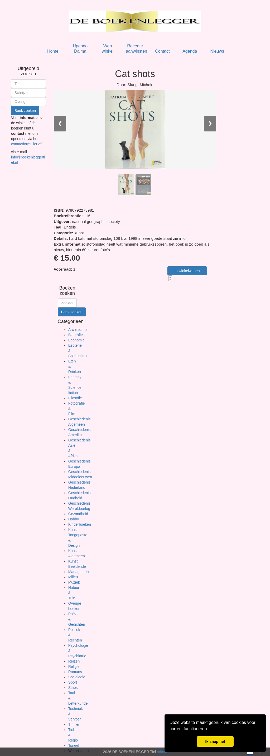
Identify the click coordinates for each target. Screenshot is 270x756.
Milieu (73, 577)
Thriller (74, 724)
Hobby (73, 519)
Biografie (75, 335)
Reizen (74, 661)
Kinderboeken (79, 524)
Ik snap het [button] (215, 741)
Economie (76, 340)
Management (79, 572)
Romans (75, 672)
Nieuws (217, 51)
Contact (162, 51)
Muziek (74, 582)
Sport (72, 682)
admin (162, 752)
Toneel (73, 745)
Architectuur (78, 329)
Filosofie (75, 398)
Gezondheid (78, 514)
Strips (73, 687)
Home (53, 51)
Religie (74, 666)
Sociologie (76, 677)
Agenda (189, 51)
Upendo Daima (80, 48)
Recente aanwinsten (136, 48)
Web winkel (107, 48)
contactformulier (24, 144)
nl (254, 752)
